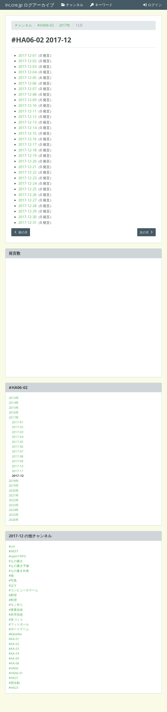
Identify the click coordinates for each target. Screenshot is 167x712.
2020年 (14, 490)
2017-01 (17, 422)
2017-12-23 (27, 178)
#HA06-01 (16, 673)
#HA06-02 (45, 25)
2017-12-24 (27, 183)
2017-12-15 (27, 133)
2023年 (14, 505)
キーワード (101, 4)
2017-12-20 (27, 161)
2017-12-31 (27, 222)
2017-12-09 (27, 99)
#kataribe (15, 634)
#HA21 (13, 678)
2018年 (14, 481)
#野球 (13, 595)
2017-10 (17, 466)
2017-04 (17, 437)
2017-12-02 (27, 61)
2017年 (64, 25)
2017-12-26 (27, 194)
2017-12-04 (27, 72)
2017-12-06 (27, 83)
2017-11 (17, 471)
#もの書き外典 (19, 571)
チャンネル (72, 4)
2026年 (14, 520)
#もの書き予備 (19, 566)
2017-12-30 (27, 216)
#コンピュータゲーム (23, 590)
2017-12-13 (27, 122)
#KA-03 (14, 649)
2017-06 (17, 446)
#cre (12, 546)
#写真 (13, 580)
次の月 (147, 232)
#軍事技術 (16, 610)
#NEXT (13, 551)
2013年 (14, 398)
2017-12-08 (27, 94)
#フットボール (19, 624)
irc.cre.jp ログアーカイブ (29, 5)
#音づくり (16, 619)
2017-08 (17, 456)
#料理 (13, 600)
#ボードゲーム (19, 629)
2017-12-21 (27, 166)
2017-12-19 (27, 155)
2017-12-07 (27, 88)
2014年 (14, 402)
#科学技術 (16, 614)
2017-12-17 (27, 144)
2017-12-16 (27, 139)
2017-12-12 (27, 116)
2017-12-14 (27, 127)
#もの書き (16, 561)
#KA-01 (14, 639)
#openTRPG (17, 556)
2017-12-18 (27, 150)
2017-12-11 (27, 111)
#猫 (11, 575)
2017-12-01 (27, 55)
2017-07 (17, 451)
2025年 (14, 515)
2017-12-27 (27, 200)
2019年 (14, 485)
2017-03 (17, 432)
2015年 (14, 407)
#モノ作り (16, 605)
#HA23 (13, 687)
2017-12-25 (27, 189)
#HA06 (13, 668)
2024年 (14, 510)
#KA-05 (14, 658)
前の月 (21, 232)
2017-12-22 (27, 172)
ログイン (152, 4)
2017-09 (17, 461)
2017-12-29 (27, 211)
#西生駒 (14, 683)
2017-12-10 (27, 105)
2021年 (14, 495)
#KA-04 (14, 653)
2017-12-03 (27, 66)
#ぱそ (13, 585)
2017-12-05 (27, 77)
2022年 (14, 500)
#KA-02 (14, 644)
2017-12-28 (27, 205)
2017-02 (17, 427)
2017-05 (17, 442)
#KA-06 (14, 663)
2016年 (14, 412)
